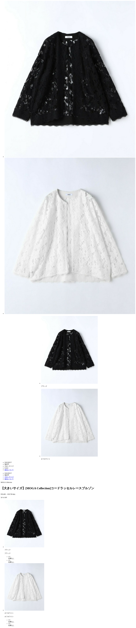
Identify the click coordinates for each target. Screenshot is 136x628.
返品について (9, 470)
